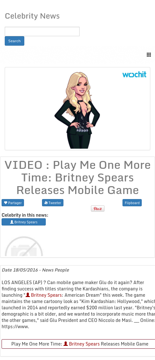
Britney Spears (44, 295)
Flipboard (132, 202)
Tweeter (52, 202)
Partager (13, 202)
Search (14, 41)
